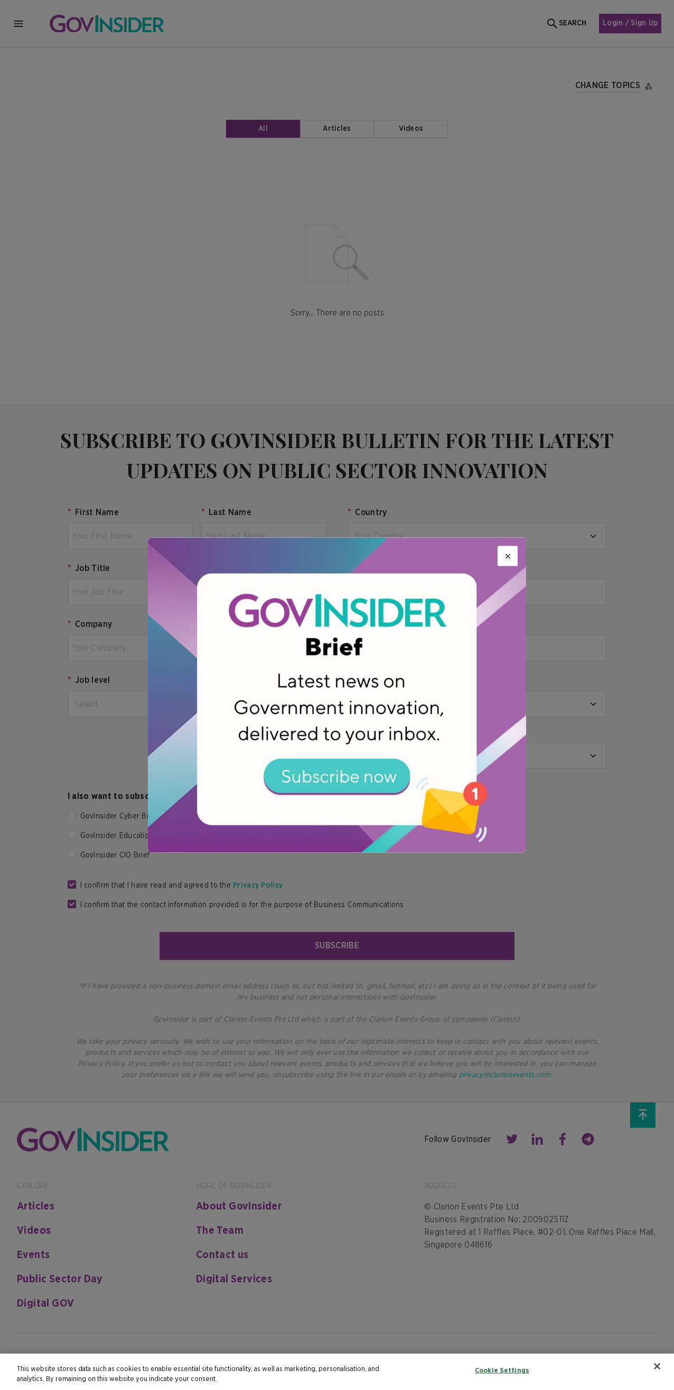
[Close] (508, 556)
